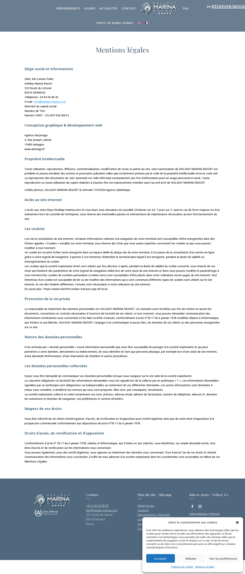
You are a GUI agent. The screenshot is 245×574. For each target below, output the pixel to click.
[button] (237, 522)
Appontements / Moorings (154, 515)
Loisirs (89, 8)
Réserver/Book (228, 6)
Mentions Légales (205, 566)
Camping (143, 510)
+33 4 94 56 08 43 (97, 505)
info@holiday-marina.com (50, 101)
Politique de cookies (182, 566)
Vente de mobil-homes (114, 23)
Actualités (109, 8)
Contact (129, 8)
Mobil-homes (146, 505)
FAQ (186, 8)
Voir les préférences (223, 558)
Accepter (160, 558)
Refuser (191, 558)
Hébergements (68, 8)
